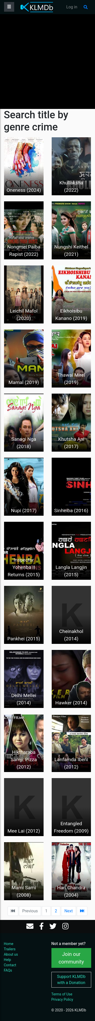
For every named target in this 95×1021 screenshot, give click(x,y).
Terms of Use (61, 994)
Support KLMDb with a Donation (71, 979)
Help (7, 960)
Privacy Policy (62, 999)
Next (68, 911)
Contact (10, 965)
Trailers (9, 949)
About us (11, 954)
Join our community (71, 958)
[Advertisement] (47, 61)
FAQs (8, 970)
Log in (71, 7)
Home (8, 944)
